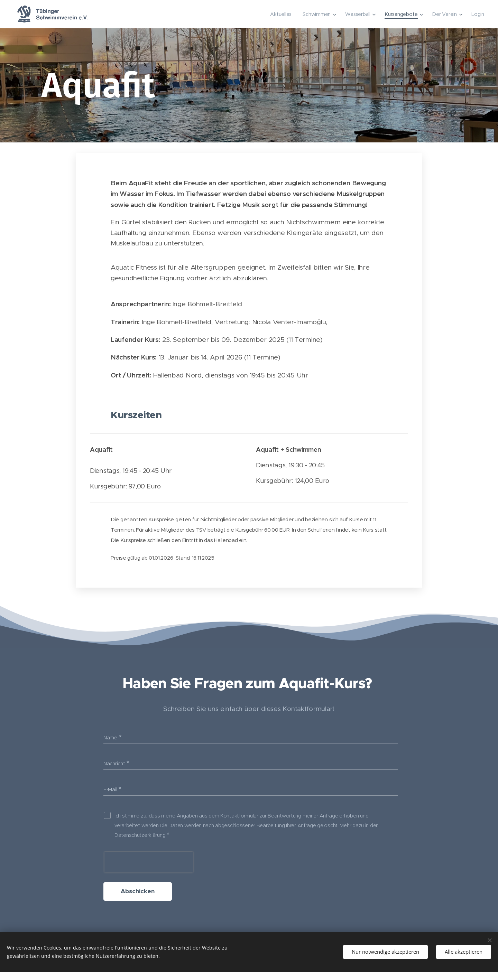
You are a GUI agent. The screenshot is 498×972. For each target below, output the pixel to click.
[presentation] (148, 862)
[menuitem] (280, 14)
